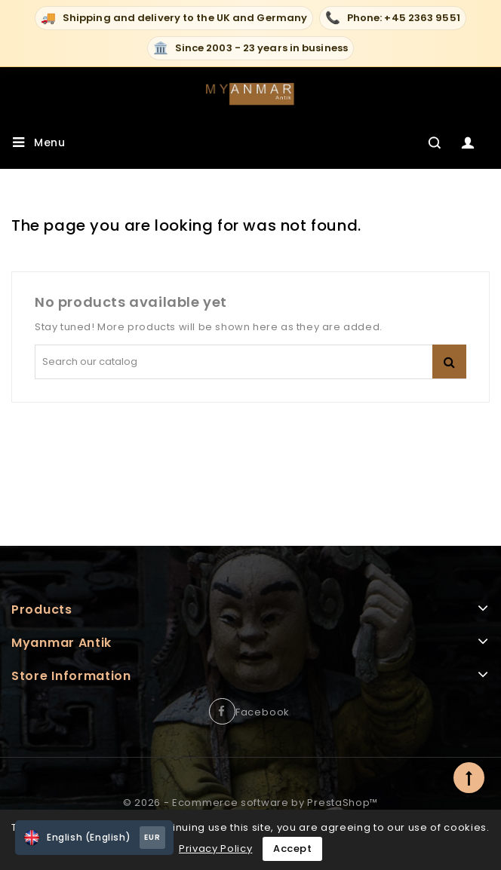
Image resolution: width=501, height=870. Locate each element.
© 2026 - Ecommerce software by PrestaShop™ (250, 802)
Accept (292, 848)
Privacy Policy (215, 848)
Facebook (262, 712)
